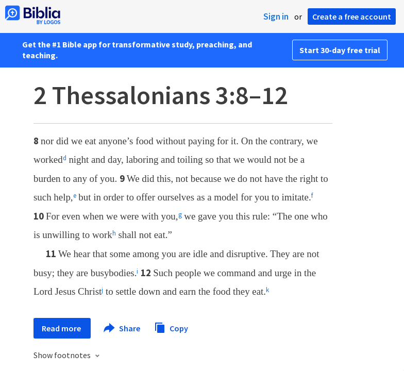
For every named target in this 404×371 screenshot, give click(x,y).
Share (122, 328)
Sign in (276, 16)
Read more (62, 328)
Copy (171, 327)
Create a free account (351, 16)
